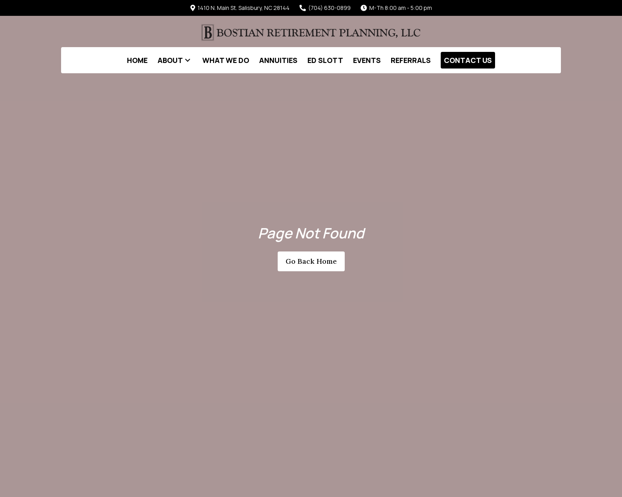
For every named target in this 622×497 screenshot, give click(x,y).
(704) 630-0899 (325, 7)
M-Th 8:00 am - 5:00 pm (396, 7)
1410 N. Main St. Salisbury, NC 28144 (240, 7)
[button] (187, 60)
